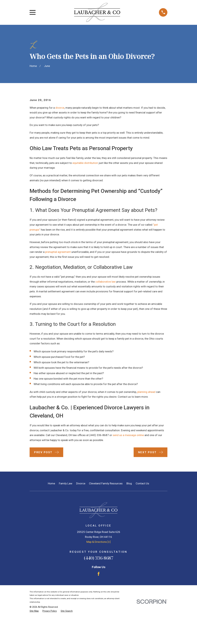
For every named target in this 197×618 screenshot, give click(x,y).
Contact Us (142, 483)
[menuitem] (34, 611)
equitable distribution (85, 163)
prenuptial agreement (58, 251)
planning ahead (146, 391)
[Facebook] (99, 574)
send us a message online (128, 435)
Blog (129, 483)
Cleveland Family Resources (106, 483)
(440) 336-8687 (99, 435)
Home (51, 483)
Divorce (80, 483)
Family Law (65, 483)
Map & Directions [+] (98, 541)
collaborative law (105, 281)
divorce (59, 107)
